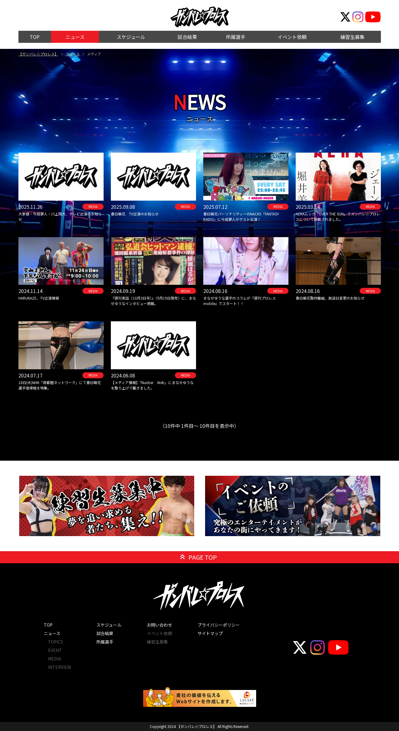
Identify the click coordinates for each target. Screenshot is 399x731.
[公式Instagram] (357, 16)
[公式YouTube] (373, 16)
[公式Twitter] (345, 16)
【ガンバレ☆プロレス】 (38, 53)
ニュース (73, 53)
